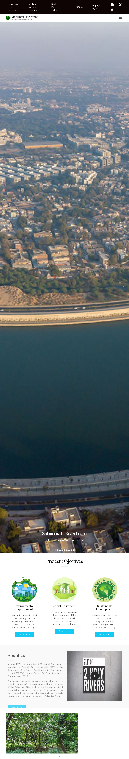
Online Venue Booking (33, 7)
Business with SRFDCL (13, 7)
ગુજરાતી (79, 7)
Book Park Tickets (54, 7)
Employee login (97, 7)
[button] (9, 287)
